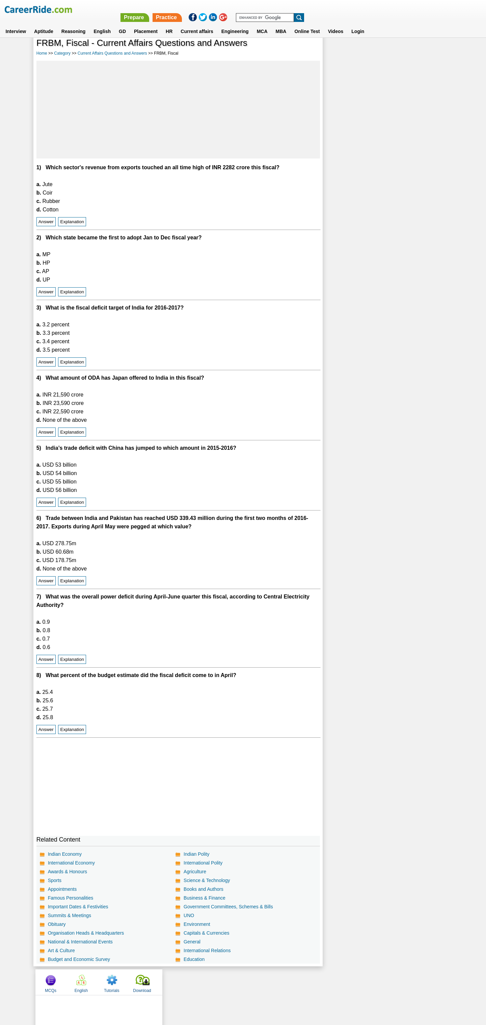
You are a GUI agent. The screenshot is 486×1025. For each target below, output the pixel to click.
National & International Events (80, 941)
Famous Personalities (70, 898)
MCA (262, 23)
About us (181, 982)
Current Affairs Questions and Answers (112, 53)
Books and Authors (203, 889)
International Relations (206, 950)
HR (169, 23)
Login (357, 23)
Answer (46, 221)
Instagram (316, 982)
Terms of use (239, 982)
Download (430, 51)
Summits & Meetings (69, 915)
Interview (15, 23)
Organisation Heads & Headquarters (86, 933)
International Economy (71, 863)
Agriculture (194, 871)
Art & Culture (61, 950)
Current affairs (197, 23)
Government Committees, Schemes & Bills (228, 906)
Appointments (62, 889)
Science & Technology (206, 880)
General (191, 941)
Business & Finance (204, 898)
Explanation (72, 221)
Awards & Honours (67, 871)
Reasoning (73, 23)
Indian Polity (196, 854)
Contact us (208, 982)
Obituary (57, 924)
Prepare (311, 9)
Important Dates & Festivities (78, 906)
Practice (343, 9)
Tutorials (400, 51)
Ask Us (267, 982)
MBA (281, 23)
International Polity (202, 863)
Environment (196, 924)
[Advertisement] (177, 109)
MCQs (339, 51)
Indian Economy (65, 854)
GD (122, 23)
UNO (188, 915)
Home (41, 53)
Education (193, 959)
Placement (146, 23)
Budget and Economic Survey (79, 959)
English (102, 23)
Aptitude (43, 23)
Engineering (235, 23)
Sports (54, 880)
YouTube (290, 982)
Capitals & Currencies (206, 933)
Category (62, 53)
